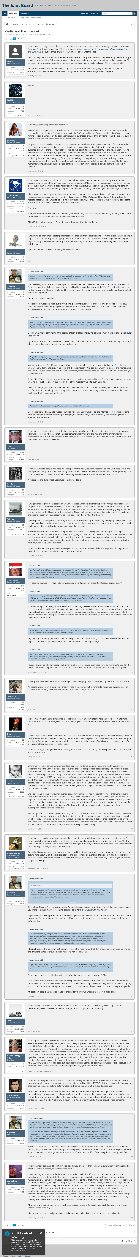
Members (25, 13)
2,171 (22, 591)
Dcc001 (10, 100)
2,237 (22, 72)
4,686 (22, 1192)
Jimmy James (12, 580)
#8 (132, 495)
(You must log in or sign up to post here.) (120, 1225)
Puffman (10, 519)
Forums (13, 13)
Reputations (36, 18)
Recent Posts (23, 18)
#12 (132, 757)
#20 (132, 1218)
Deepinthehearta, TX (16, 797)
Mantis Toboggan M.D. (15, 1057)
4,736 (22, 111)
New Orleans (19, 75)
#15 (132, 996)
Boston (21, 460)
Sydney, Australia (17, 155)
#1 (132, 76)
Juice (9, 446)
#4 (132, 226)
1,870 (22, 297)
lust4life (11, 781)
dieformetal (12, 1095)
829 (22, 151)
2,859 (22, 866)
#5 (132, 262)
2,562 (22, 792)
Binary (9, 734)
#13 (132, 829)
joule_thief (12, 696)
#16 (132, 1031)
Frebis (9, 1021)
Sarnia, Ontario (18, 116)
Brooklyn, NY (19, 869)
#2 (132, 115)
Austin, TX (20, 710)
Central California (17, 534)
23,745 (21, 206)
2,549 (22, 1032)
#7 (132, 459)
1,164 (22, 262)
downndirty (12, 1181)
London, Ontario (18, 211)
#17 (132, 1071)
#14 (132, 868)
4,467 (22, 745)
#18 (132, 1108)
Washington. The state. (15, 595)
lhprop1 (10, 251)
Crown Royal (12, 195)
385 (22, 1069)
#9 (132, 555)
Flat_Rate (11, 484)
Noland (39, 35)
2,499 (22, 495)
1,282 (22, 1108)
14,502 (21, 457)
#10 (132, 672)
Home (124, 1241)
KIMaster (11, 286)
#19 (132, 1157)
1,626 (22, 530)
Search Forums (10, 18)
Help (130, 1241)
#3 (132, 171)
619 (22, 707)
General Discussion (22, 35)
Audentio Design (24, 1256)
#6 (132, 422)
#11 (132, 710)
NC (23, 1071)
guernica (11, 140)
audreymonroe (13, 853)
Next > (23, 39)
